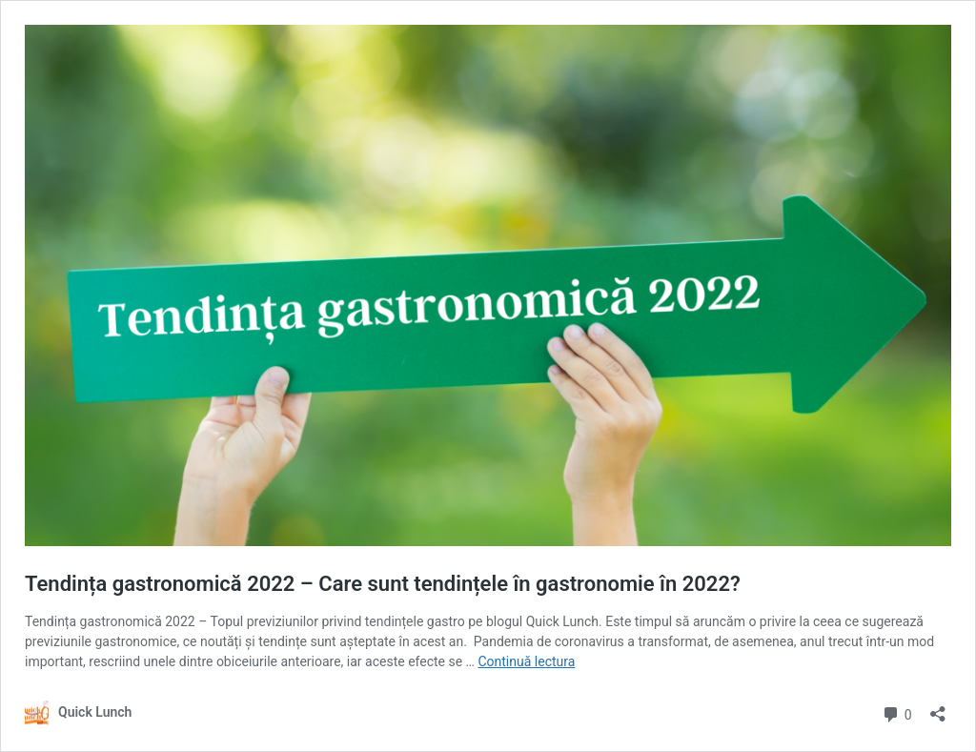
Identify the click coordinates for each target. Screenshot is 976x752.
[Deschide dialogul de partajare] (938, 707)
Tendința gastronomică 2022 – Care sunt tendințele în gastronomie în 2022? (383, 584)
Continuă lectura (526, 661)
